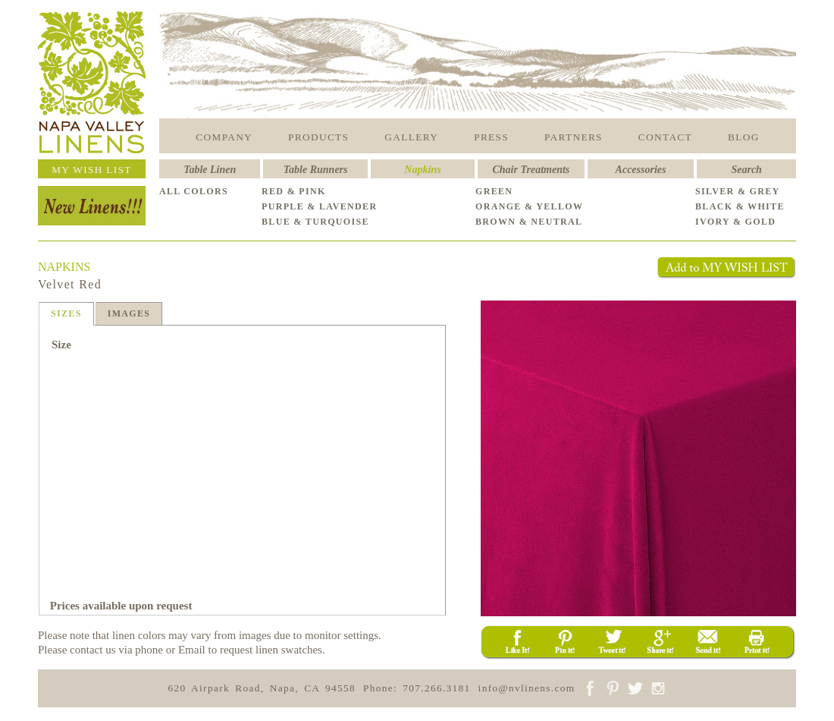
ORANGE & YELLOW (529, 206)
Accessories (641, 169)
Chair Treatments (531, 169)
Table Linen (209, 169)
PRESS (491, 137)
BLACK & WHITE (740, 206)
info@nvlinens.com (526, 688)
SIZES (66, 313)
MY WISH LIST (92, 169)
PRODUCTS (318, 137)
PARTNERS (573, 137)
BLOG (744, 137)
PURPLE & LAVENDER (319, 206)
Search (746, 169)
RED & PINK (294, 191)
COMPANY (224, 137)
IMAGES (129, 313)
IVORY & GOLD (735, 221)
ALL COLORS (193, 191)
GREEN (494, 191)
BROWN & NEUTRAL (528, 221)
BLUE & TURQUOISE (315, 221)
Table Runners (316, 169)
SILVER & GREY (737, 191)
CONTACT (665, 137)
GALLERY (411, 137)
